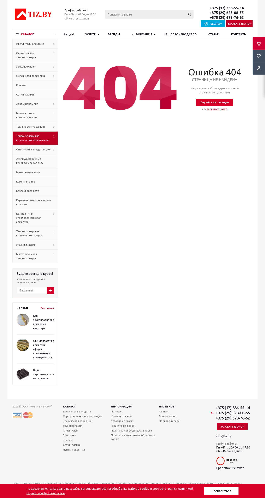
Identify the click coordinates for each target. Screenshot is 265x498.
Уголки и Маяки (26, 244)
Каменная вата (25, 181)
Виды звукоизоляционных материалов (46, 374)
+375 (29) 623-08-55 (227, 13)
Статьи (213, 34)
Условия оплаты (121, 416)
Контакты (239, 34)
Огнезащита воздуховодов (33, 149)
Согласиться (221, 491)
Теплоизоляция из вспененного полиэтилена (32, 137)
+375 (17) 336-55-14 (227, 8)
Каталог (27, 34)
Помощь (116, 411)
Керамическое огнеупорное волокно (33, 202)
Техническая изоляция (30, 126)
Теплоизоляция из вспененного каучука (29, 233)
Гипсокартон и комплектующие (26, 115)
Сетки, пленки (25, 94)
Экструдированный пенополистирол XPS (29, 160)
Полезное (166, 406)
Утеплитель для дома (30, 43)
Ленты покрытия (27, 103)
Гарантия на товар (123, 425)
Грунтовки (69, 435)
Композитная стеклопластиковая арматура (28, 217)
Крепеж (21, 85)
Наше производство (180, 34)
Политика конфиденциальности (131, 430)
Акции (69, 34)
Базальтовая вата (27, 190)
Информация (141, 34)
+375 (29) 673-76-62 (227, 17)
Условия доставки (122, 420)
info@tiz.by (223, 436)
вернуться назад (217, 109)
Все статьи (47, 308)
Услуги (90, 34)
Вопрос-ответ (168, 416)
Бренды (114, 34)
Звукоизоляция (25, 66)
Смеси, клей (70, 430)
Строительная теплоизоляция (26, 55)
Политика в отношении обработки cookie (133, 437)
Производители (169, 420)
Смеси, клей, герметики (31, 75)
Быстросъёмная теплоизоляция (26, 256)
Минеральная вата (28, 172)
